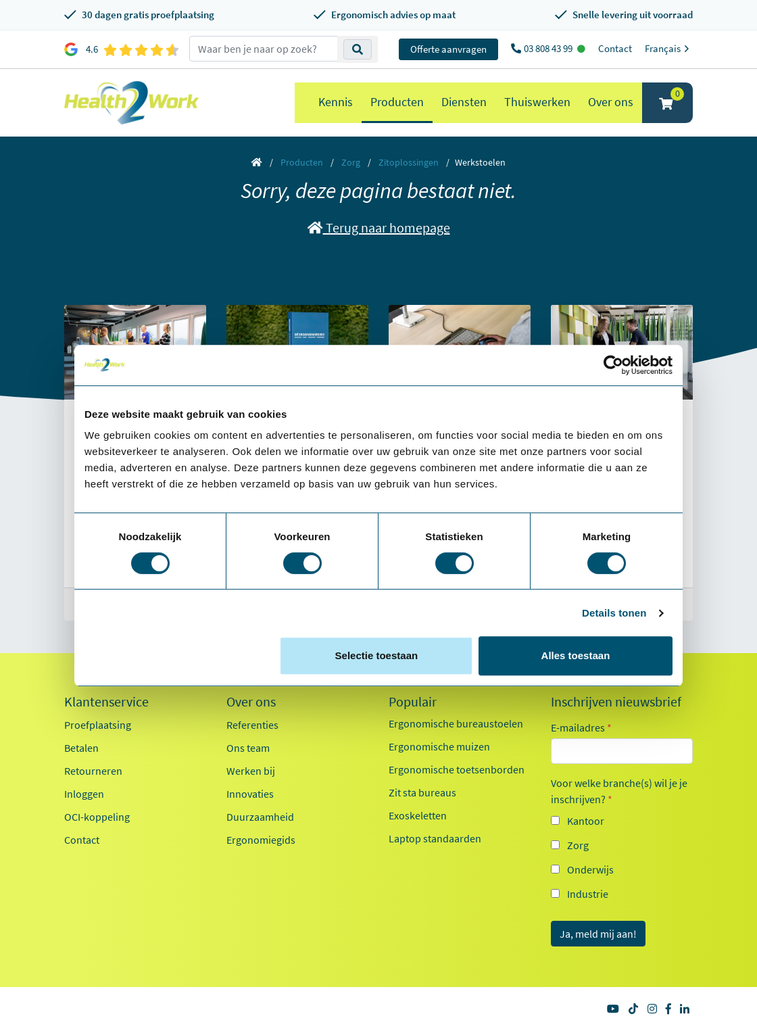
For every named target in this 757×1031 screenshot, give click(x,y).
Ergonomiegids (260, 839)
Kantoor (585, 821)
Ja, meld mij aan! (598, 933)
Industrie (587, 894)
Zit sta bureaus (422, 792)
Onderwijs (590, 869)
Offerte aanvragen (448, 49)
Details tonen (614, 613)
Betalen (81, 747)
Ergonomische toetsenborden (456, 769)
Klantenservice (106, 702)
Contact (615, 48)
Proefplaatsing (97, 725)
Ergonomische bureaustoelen (456, 723)
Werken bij (250, 770)
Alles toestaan (575, 655)
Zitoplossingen (408, 162)
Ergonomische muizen (439, 746)
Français (669, 48)
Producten (397, 102)
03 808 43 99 (549, 48)
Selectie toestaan (376, 655)
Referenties (252, 725)
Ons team (248, 747)
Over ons (610, 102)
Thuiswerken (537, 102)
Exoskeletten (418, 815)
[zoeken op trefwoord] (263, 49)
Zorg (350, 162)
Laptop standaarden (435, 838)
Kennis (335, 102)
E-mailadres (581, 727)
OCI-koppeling (97, 816)
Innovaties (250, 793)
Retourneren (93, 770)
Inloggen (84, 793)
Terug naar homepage (379, 227)
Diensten (464, 102)
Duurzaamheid (260, 816)
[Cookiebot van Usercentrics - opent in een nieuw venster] (613, 365)
